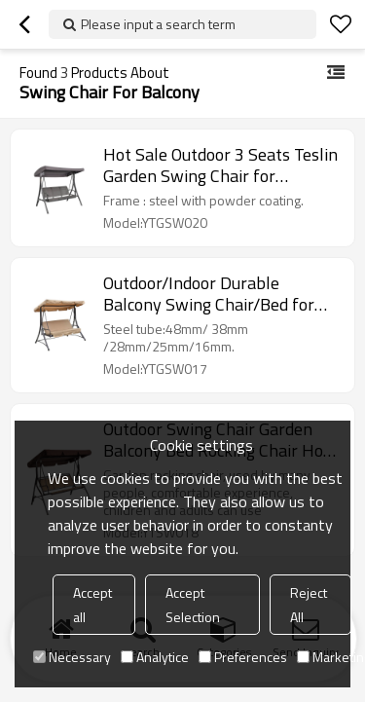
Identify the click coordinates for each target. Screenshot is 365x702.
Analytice (155, 657)
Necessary (72, 657)
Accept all (92, 604)
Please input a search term (158, 24)
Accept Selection (192, 604)
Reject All (308, 604)
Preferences (243, 657)
